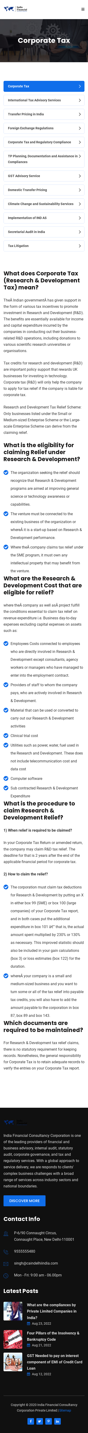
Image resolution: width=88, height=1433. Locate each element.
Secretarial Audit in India (26, 232)
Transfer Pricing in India (26, 114)
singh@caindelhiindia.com (36, 1263)
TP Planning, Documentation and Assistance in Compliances (43, 159)
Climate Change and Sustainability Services (40, 204)
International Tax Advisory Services (34, 100)
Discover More (24, 1200)
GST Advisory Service (24, 176)
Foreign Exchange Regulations (31, 128)
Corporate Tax (18, 86)
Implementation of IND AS (27, 218)
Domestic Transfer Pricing (27, 190)
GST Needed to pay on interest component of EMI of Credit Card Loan (54, 1362)
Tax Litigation (18, 246)
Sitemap (65, 1410)
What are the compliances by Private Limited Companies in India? (52, 1311)
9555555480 (24, 1251)
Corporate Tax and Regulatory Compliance (39, 142)
